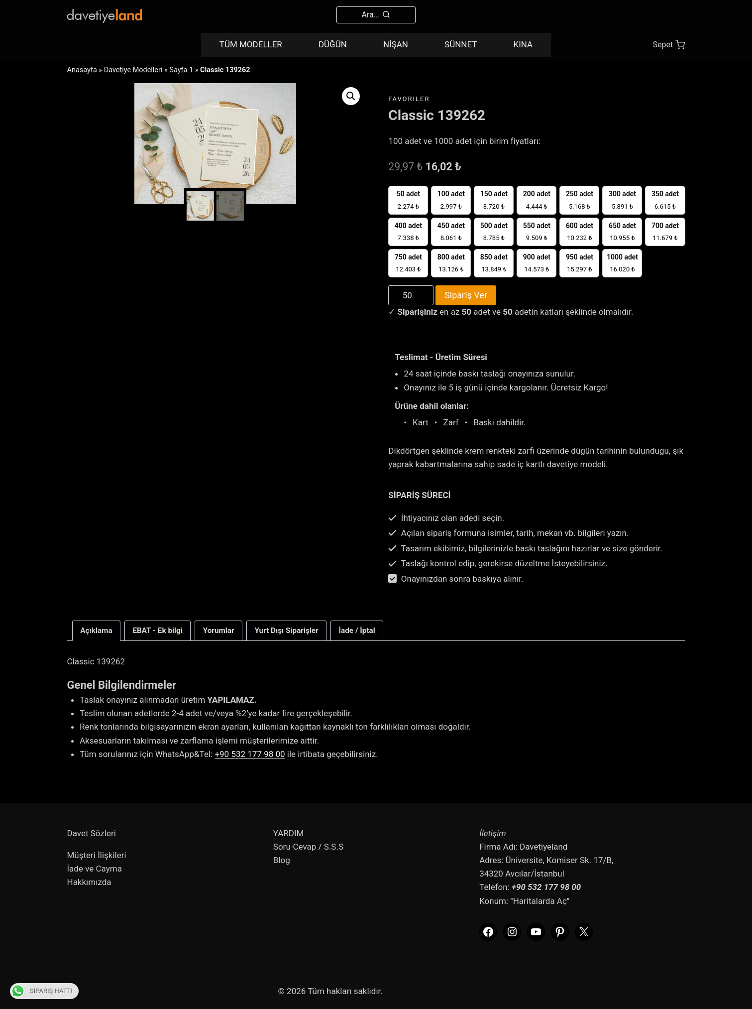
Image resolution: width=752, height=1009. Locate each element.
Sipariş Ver (465, 295)
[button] (351, 96)
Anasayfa (82, 70)
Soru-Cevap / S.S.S (308, 847)
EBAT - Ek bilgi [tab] (157, 630)
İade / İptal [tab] (357, 630)
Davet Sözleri (91, 833)
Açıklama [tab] (96, 630)
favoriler (409, 99)
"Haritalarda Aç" (539, 901)
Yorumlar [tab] (218, 630)
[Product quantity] (410, 295)
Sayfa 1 (181, 70)
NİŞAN (395, 44)
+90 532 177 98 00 (250, 754)
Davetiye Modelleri (133, 70)
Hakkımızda (89, 882)
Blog (281, 860)
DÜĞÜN (333, 44)
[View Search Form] (376, 14)
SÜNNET (460, 44)
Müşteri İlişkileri (96, 855)
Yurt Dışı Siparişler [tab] (286, 630)
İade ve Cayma (94, 869)
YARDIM (288, 833)
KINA (523, 44)
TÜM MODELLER (250, 44)
